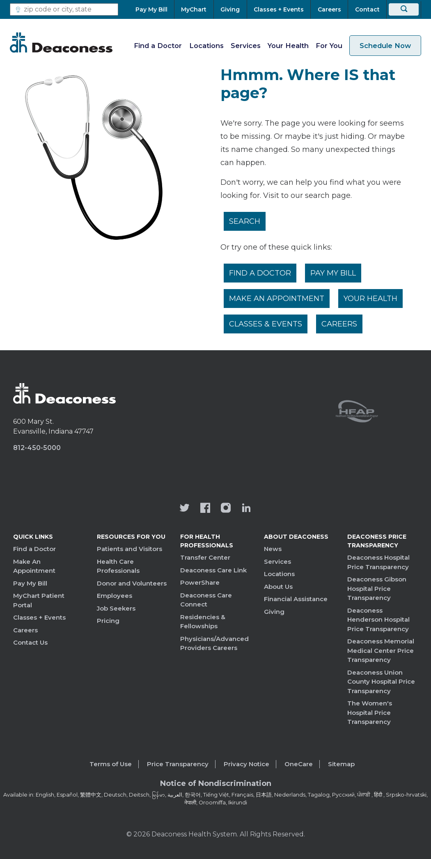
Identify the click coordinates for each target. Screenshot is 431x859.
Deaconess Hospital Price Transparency (378, 562)
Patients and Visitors (129, 549)
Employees (114, 595)
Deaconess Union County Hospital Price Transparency (381, 681)
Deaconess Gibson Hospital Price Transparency (376, 588)
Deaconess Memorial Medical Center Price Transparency (380, 650)
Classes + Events (39, 617)
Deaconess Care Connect (206, 600)
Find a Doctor (158, 45)
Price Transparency (178, 764)
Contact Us (30, 642)
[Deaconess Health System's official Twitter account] (185, 508)
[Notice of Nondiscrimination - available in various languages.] (215, 785)
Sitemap (341, 764)
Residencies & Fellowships (202, 621)
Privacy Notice (246, 764)
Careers (339, 323)
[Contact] (367, 9)
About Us (278, 586)
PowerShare (200, 582)
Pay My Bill (333, 273)
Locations (206, 45)
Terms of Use (110, 764)
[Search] (403, 9)
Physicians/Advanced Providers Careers (214, 643)
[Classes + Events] (279, 9)
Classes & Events (265, 323)
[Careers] (329, 9)
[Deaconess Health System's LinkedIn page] (246, 508)
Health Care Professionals (118, 566)
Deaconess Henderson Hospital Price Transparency (378, 619)
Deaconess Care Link (213, 570)
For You (329, 45)
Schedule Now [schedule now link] (385, 45)
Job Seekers (116, 608)
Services (246, 45)
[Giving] (230, 9)
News (273, 549)
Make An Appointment (276, 298)
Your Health (288, 45)
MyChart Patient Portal (38, 600)
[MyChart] (193, 9)
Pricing (108, 621)
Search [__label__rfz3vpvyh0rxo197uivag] (244, 221)
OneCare (298, 764)
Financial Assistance (296, 599)
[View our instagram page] (226, 508)
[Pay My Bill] (154, 9)
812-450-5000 (37, 448)
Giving (274, 612)
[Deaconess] (61, 42)
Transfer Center (205, 557)
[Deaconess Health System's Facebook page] (205, 508)
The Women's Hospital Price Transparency (369, 712)
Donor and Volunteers (132, 583)
